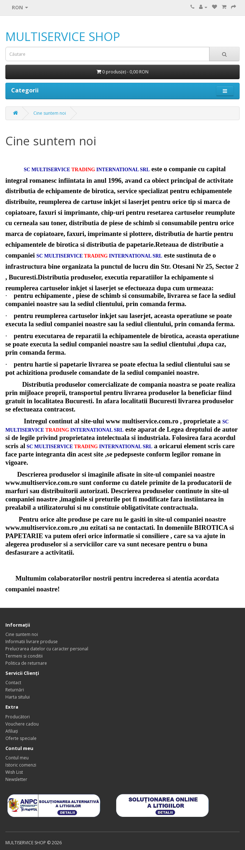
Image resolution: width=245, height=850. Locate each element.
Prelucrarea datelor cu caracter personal (46, 649)
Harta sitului (17, 697)
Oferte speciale (21, 738)
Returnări (14, 690)
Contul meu (17, 758)
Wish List (14, 772)
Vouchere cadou (22, 724)
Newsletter (16, 779)
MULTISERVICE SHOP (62, 36)
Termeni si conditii (24, 656)
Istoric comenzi (20, 765)
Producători (17, 717)
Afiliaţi (11, 731)
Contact (13, 682)
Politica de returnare (26, 663)
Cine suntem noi (49, 113)
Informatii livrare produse (31, 641)
